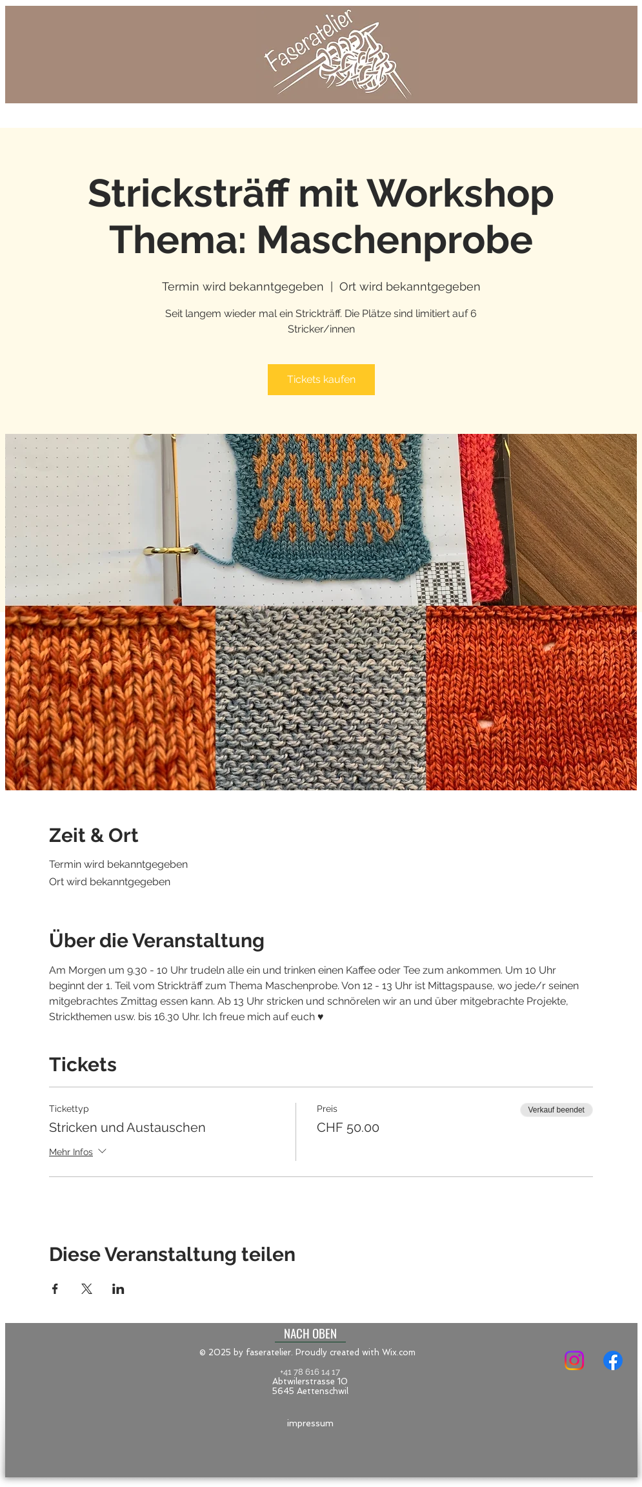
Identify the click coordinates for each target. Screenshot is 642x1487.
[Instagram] (574, 1360)
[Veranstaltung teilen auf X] (87, 1289)
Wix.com (399, 1352)
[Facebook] (613, 1360)
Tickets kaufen (321, 379)
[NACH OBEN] (310, 1332)
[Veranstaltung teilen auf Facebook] (55, 1289)
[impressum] (310, 1424)
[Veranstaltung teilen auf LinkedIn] (118, 1289)
